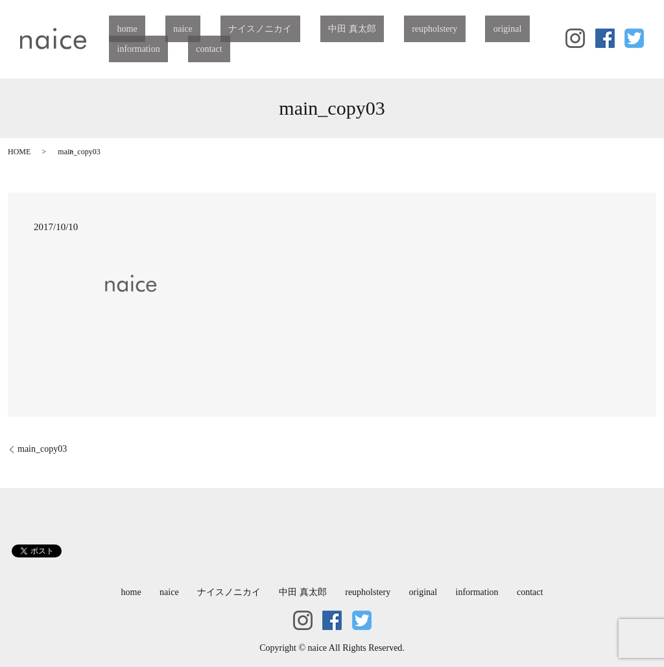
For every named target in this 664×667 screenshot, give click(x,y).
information (474, 29)
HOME (19, 151)
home (119, 29)
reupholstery (362, 29)
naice (159, 29)
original (419, 29)
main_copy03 (42, 449)
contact (122, 49)
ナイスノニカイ (220, 29)
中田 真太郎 (296, 29)
